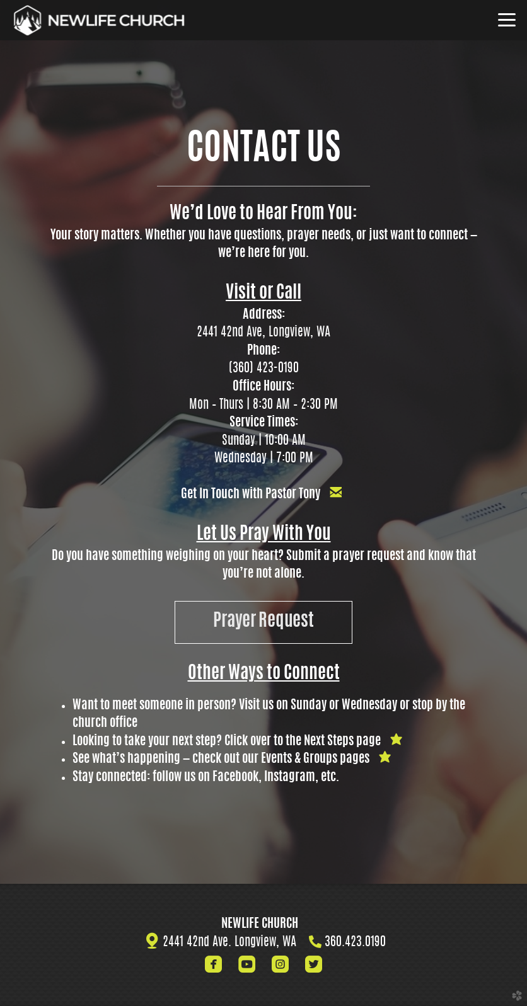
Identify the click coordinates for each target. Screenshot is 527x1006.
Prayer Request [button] (263, 622)
